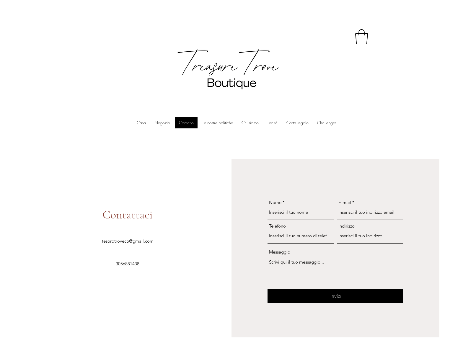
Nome (275, 202)
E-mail (344, 202)
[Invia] (335, 296)
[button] (361, 36)
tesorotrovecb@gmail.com (128, 241)
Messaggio (279, 252)
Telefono (277, 226)
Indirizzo (346, 226)
